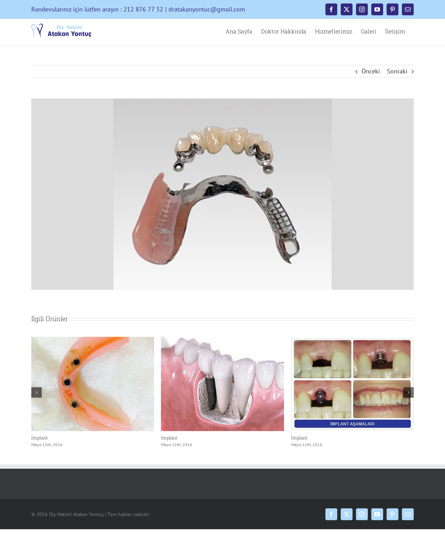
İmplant (39, 438)
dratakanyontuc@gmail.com (207, 9)
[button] (36, 392)
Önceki (371, 71)
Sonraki (397, 71)
